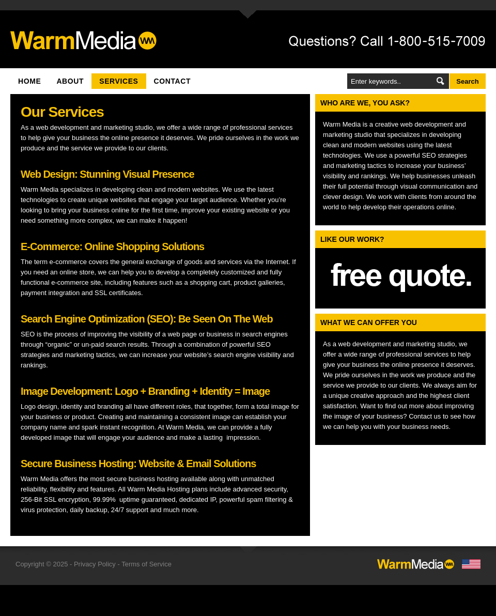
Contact (172, 81)
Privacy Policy (95, 564)
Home (29, 81)
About (70, 81)
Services (118, 81)
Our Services (62, 112)
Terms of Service (146, 564)
